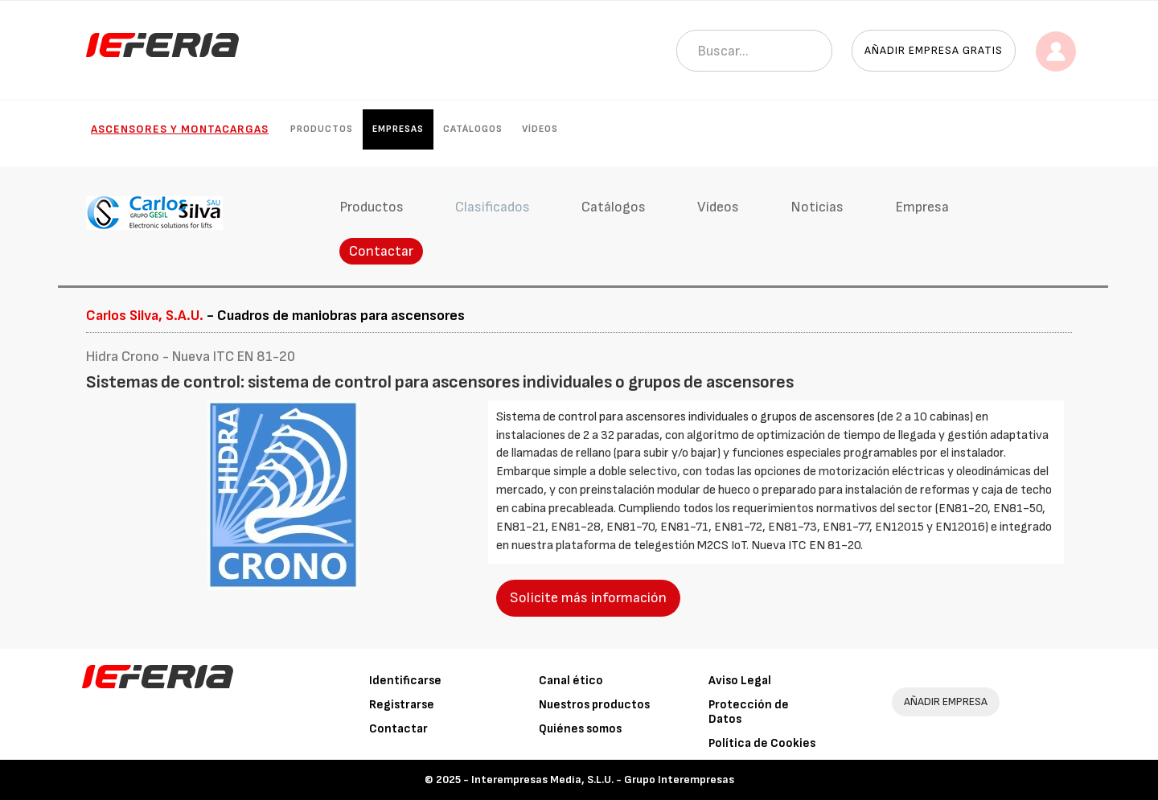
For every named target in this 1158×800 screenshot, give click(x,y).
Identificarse (405, 680)
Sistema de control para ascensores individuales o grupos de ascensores (686, 417)
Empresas (398, 129)
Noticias (817, 207)
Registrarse (401, 704)
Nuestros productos (594, 704)
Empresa (922, 207)
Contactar (381, 251)
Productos (321, 129)
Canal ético (571, 680)
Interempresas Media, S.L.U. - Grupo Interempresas (602, 779)
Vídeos (540, 129)
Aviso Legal (739, 680)
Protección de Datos (748, 712)
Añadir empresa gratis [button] (933, 50)
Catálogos (473, 129)
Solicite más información (588, 597)
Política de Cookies (761, 743)
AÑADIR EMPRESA (946, 701)
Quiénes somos (580, 728)
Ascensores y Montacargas (180, 129)
